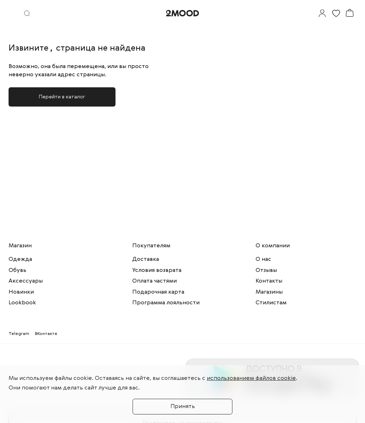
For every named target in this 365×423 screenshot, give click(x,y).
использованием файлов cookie (251, 378)
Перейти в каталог (62, 96)
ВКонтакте (46, 334)
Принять (182, 406)
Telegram (19, 334)
